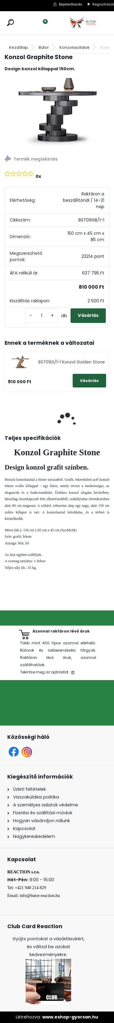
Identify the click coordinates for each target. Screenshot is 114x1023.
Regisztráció (103, 4)
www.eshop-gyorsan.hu (70, 1017)
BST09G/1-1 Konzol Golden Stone (71, 362)
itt (72, 672)
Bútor (44, 47)
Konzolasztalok (75, 47)
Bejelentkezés (70, 4)
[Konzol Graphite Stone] (57, 111)
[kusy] (41, 316)
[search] (10, 22)
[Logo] (83, 23)
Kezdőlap (18, 47)
